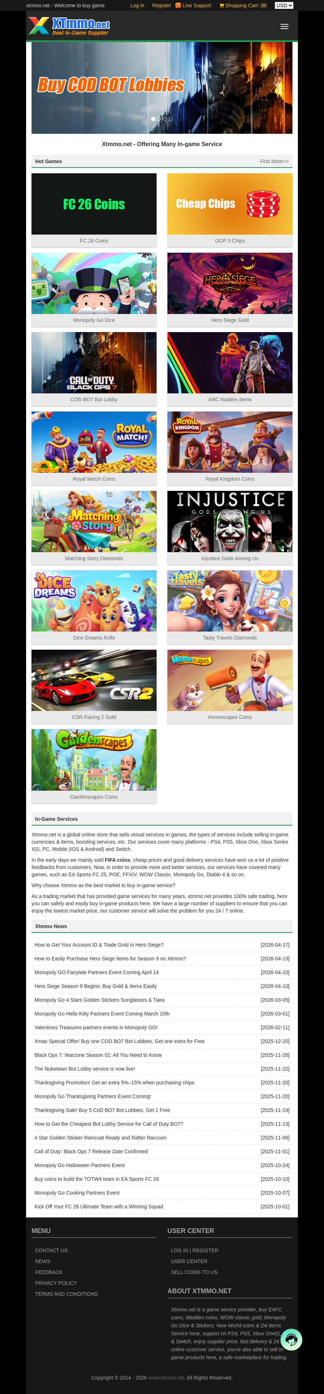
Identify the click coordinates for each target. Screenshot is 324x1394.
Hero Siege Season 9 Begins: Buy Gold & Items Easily (95, 986)
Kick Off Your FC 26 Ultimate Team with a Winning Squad (98, 1206)
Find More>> (274, 161)
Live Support (197, 5)
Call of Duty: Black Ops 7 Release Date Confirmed (91, 1151)
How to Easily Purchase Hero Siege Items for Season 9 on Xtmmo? (110, 958)
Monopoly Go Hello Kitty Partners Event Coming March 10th (102, 1014)
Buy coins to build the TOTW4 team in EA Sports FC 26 (96, 1179)
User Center (189, 1261)
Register (161, 5)
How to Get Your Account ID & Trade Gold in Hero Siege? (98, 945)
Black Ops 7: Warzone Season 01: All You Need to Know (98, 1055)
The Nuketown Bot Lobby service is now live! (84, 1069)
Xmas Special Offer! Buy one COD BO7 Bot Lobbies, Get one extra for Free (119, 1041)
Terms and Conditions (66, 1294)
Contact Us (51, 1250)
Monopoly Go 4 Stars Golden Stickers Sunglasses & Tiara (99, 1000)
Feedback (48, 1272)
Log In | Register (194, 1250)
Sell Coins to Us (194, 1272)
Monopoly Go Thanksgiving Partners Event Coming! (92, 1096)
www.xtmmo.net (166, 1378)
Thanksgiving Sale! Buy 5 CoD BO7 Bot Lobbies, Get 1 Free (102, 1110)
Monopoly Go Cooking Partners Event (77, 1193)
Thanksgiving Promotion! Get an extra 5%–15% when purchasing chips (114, 1082)
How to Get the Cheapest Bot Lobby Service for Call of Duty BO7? (108, 1124)
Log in (137, 5)
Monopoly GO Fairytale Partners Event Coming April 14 (96, 972)
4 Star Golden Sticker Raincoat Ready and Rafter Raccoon (100, 1138)
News (42, 1261)
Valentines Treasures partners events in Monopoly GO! (96, 1027)
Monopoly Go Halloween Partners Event (79, 1165)
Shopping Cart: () (243, 5)
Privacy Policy (56, 1283)
